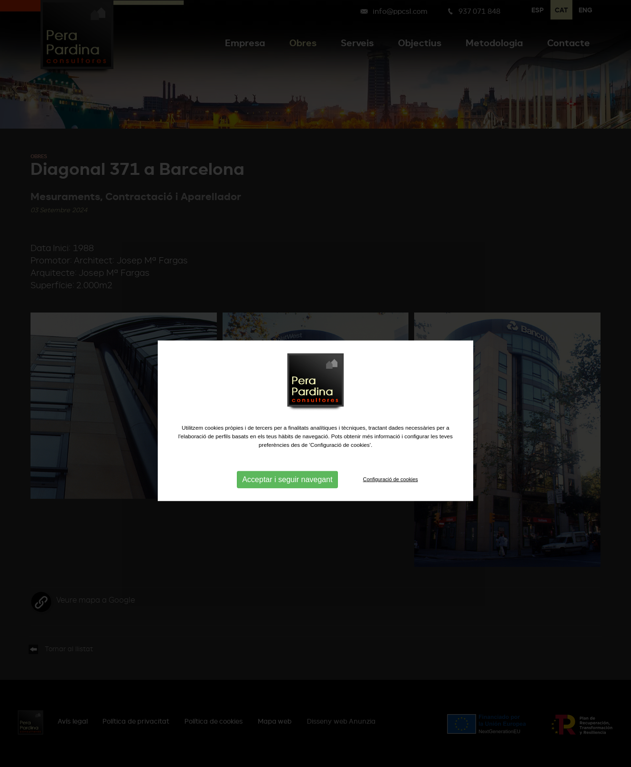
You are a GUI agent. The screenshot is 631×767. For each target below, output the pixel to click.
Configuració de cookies (390, 495)
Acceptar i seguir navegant (287, 496)
